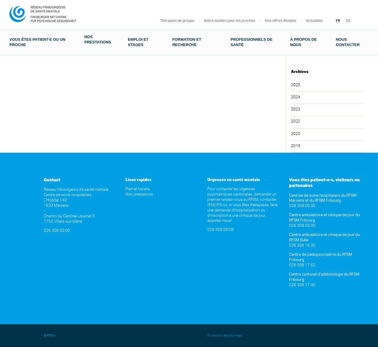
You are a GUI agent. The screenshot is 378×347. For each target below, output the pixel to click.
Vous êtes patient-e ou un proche (37, 42)
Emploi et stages (138, 42)
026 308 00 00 (57, 231)
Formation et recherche (186, 42)
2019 (295, 146)
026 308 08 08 (220, 230)
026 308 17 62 (302, 265)
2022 (295, 121)
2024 (295, 97)
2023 (295, 109)
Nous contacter (348, 42)
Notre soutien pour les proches (229, 20)
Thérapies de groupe (177, 20)
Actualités (314, 20)
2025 (295, 85)
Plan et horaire (138, 189)
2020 (295, 134)
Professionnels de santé (252, 42)
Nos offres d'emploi (280, 20)
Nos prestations (97, 39)
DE (348, 20)
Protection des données (225, 335)
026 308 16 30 (302, 245)
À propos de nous (303, 42)
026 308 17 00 (302, 285)
